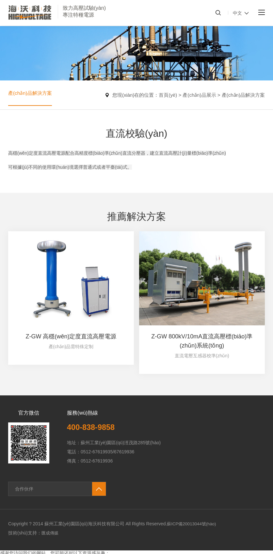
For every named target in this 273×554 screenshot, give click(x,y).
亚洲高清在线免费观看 (155, 550)
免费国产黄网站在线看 (75, 550)
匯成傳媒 (50, 509)
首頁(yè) (168, 95)
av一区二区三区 (115, 550)
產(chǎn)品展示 (199, 95)
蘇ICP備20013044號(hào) (193, 500)
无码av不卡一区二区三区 (25, 550)
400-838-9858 (93, 403)
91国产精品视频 (16, 535)
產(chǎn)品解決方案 (31, 95)
